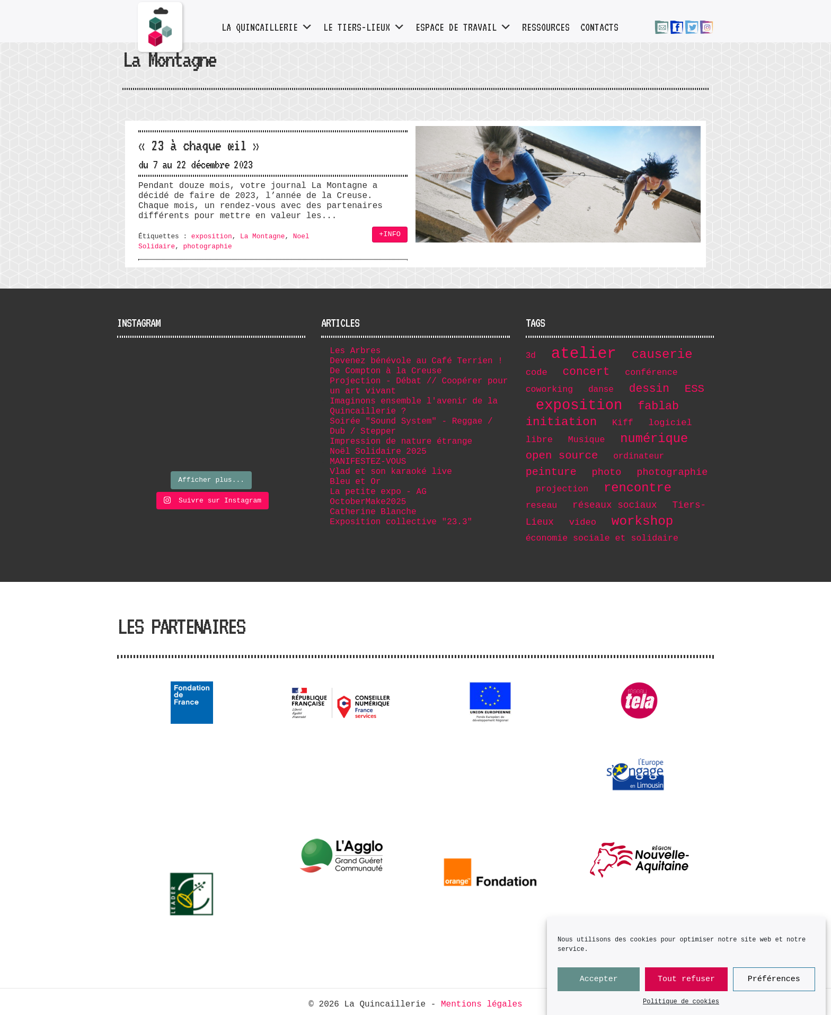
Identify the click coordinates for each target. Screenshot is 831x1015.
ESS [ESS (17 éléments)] (694, 389)
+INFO (390, 234)
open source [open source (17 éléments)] (562, 456)
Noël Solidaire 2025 (378, 451)
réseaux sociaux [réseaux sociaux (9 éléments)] (614, 505)
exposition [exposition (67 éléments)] (579, 405)
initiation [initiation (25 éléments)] (561, 422)
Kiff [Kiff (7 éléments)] (622, 423)
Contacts (599, 27)
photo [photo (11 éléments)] (607, 472)
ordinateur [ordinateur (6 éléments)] (638, 456)
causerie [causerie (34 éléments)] (662, 354)
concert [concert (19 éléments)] (586, 371)
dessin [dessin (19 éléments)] (649, 388)
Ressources (545, 27)
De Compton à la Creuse (385, 371)
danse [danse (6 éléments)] (601, 389)
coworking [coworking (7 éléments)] (549, 389)
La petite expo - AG (378, 492)
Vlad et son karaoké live (391, 472)
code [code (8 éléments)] (536, 372)
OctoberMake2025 (368, 502)
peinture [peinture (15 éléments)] (551, 472)
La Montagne (262, 236)
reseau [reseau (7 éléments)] (542, 505)
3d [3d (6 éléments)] (531, 356)
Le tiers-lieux (363, 27)
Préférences (774, 989)
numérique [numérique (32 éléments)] (654, 439)
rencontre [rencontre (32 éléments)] (637, 488)
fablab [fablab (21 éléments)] (658, 406)
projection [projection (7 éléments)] (562, 489)
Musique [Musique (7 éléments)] (586, 440)
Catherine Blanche (373, 512)
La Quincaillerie (266, 27)
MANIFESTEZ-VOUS (368, 461)
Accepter (599, 989)
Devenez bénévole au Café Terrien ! (416, 361)
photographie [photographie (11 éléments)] (672, 472)
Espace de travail (463, 27)
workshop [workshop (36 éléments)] (643, 521)
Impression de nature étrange (401, 441)
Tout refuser (686, 989)
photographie (207, 246)
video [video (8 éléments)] (582, 522)
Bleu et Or (355, 482)
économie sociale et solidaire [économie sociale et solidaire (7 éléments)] (602, 538)
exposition (211, 236)
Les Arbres (355, 351)
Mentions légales (482, 1004)
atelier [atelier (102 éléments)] (583, 354)
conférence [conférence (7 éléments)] (651, 372)
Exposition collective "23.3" (401, 522)
